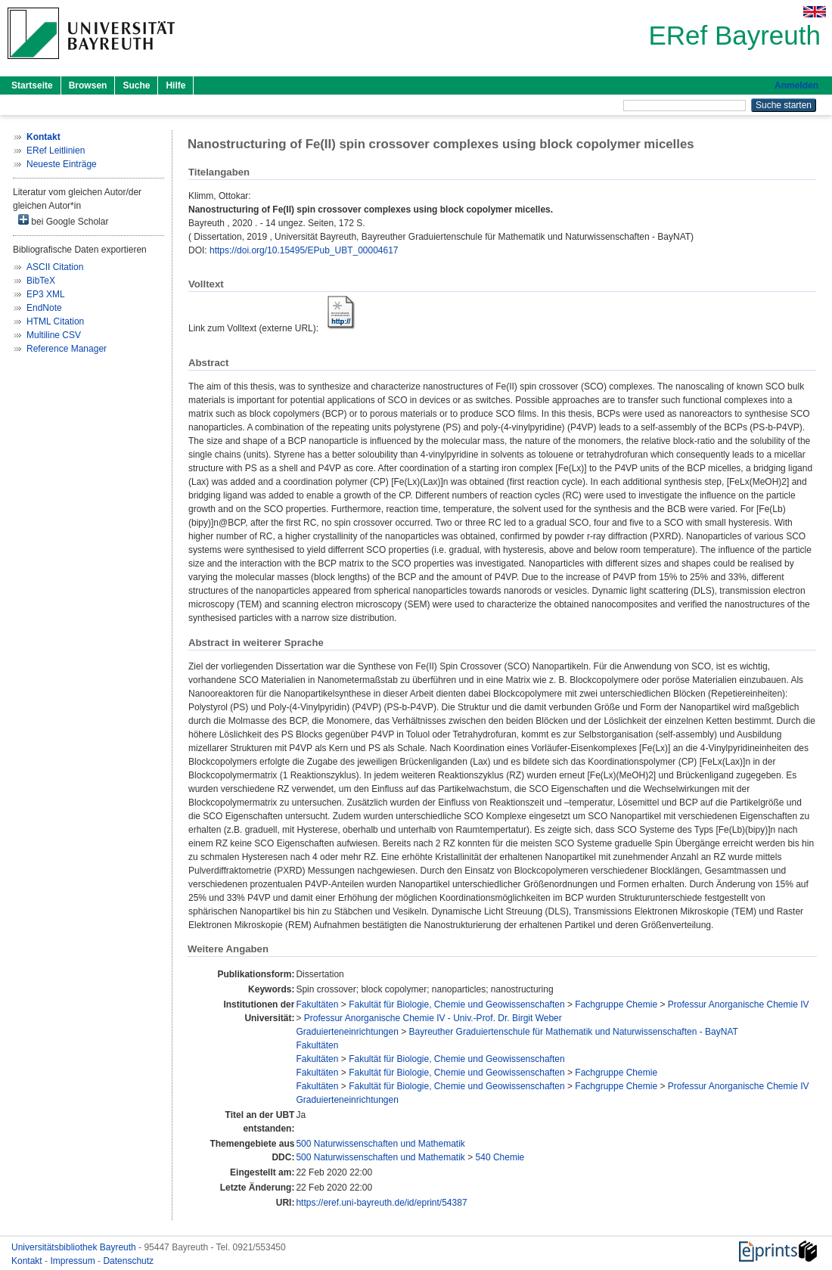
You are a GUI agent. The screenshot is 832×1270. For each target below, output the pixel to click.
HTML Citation (55, 321)
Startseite (32, 85)
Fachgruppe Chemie (616, 1004)
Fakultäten (317, 1004)
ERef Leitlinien (55, 150)
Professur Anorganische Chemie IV (738, 1004)
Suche (136, 85)
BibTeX (40, 280)
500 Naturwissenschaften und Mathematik (380, 1143)
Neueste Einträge (61, 164)
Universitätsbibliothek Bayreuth (74, 1247)
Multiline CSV (53, 335)
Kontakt (28, 1261)
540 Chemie (500, 1157)
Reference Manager (66, 348)
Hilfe (175, 85)
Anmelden (796, 85)
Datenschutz (128, 1261)
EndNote (44, 308)
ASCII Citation (54, 267)
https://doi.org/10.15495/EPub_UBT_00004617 (304, 250)
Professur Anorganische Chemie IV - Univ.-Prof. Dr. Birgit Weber (433, 1018)
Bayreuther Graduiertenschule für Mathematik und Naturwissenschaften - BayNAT (573, 1031)
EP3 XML (45, 294)
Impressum (74, 1261)
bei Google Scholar (63, 220)
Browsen (88, 85)
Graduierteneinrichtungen (347, 1031)
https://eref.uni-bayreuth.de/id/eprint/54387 (381, 1202)
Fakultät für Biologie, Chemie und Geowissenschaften (457, 1004)
